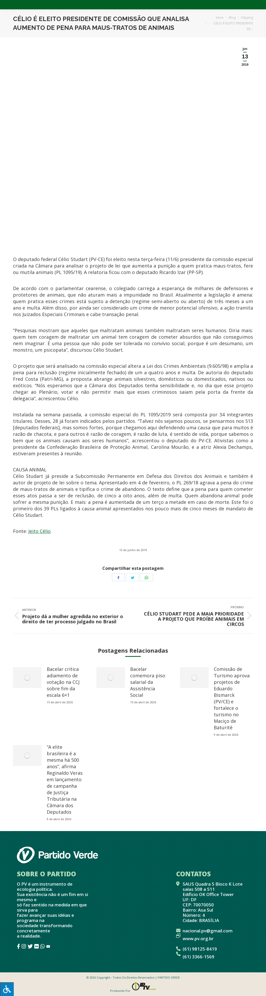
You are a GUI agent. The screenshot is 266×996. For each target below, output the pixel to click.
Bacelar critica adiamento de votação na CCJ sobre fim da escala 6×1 (63, 682)
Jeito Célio (39, 531)
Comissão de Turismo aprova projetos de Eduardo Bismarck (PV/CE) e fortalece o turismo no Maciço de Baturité (232, 698)
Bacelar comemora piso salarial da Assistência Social (147, 682)
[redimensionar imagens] (27, 677)
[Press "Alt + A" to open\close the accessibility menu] (7, 989)
